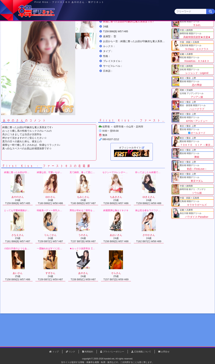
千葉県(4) (51, 34)
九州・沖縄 (198, 27)
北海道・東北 (97, 27)
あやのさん (98, 43)
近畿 (147, 27)
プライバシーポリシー (113, 351)
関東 (71, 27)
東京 (46, 27)
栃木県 (44, 43)
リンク (72, 351)
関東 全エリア (13, 34)
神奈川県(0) (35, 34)
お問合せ (165, 351)
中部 (122, 27)
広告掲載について (142, 351)
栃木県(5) (109, 34)
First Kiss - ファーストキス (71, 43)
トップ (15, 43)
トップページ (17, 27)
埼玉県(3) (65, 34)
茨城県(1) (94, 34)
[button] (88, 59)
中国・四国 (173, 27)
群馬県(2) (80, 34)
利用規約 (89, 351)
